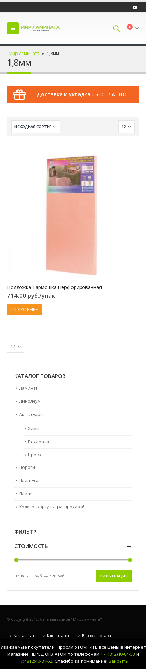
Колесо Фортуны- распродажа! (51, 507)
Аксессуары (31, 414)
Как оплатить (59, 635)
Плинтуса (29, 481)
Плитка (26, 494)
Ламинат (28, 388)
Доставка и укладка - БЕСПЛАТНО (82, 94)
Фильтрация (113, 575)
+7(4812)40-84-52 (35, 661)
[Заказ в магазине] (35, 126)
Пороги (27, 467)
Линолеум (30, 401)
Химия (35, 428)
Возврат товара (96, 635)
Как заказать (25, 635)
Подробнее (24, 309)
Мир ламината (24, 53)
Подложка (38, 442)
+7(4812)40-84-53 (117, 654)
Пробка (36, 455)
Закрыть (118, 661)
